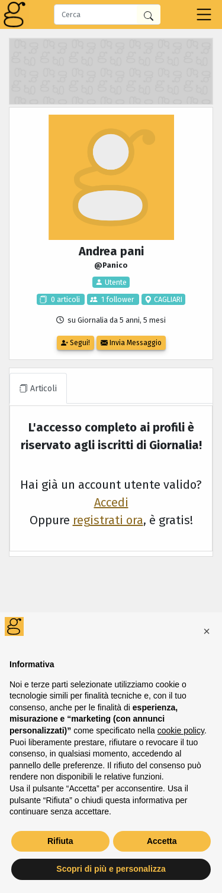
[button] (206, 631)
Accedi (111, 502)
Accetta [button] (162, 841)
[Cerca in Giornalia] (148, 14)
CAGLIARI (167, 299)
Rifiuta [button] (60, 841)
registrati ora (108, 520)
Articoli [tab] (38, 389)
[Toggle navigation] (204, 14)
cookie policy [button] (180, 730)
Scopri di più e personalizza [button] (110, 868)
